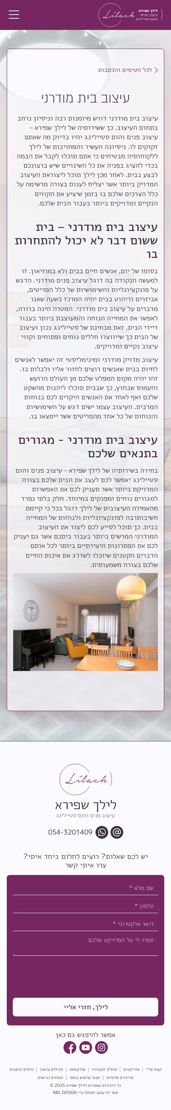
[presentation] (101, 974)
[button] (14, 15)
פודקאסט (77, 1069)
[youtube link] (85, 1047)
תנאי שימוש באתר (85, 1077)
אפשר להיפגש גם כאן (85, 1034)
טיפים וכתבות (21, 1069)
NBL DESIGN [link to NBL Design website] (65, 1092)
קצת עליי (154, 1069)
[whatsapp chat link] (101, 832)
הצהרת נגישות (50, 1077)
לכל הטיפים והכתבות (125, 69)
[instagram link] (101, 1047)
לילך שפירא (75, 1085)
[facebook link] (70, 1047)
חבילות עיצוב (51, 1069)
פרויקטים (131, 1069)
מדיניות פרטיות (119, 1077)
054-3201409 (70, 832)
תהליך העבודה (104, 1069)
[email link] (116, 832)
